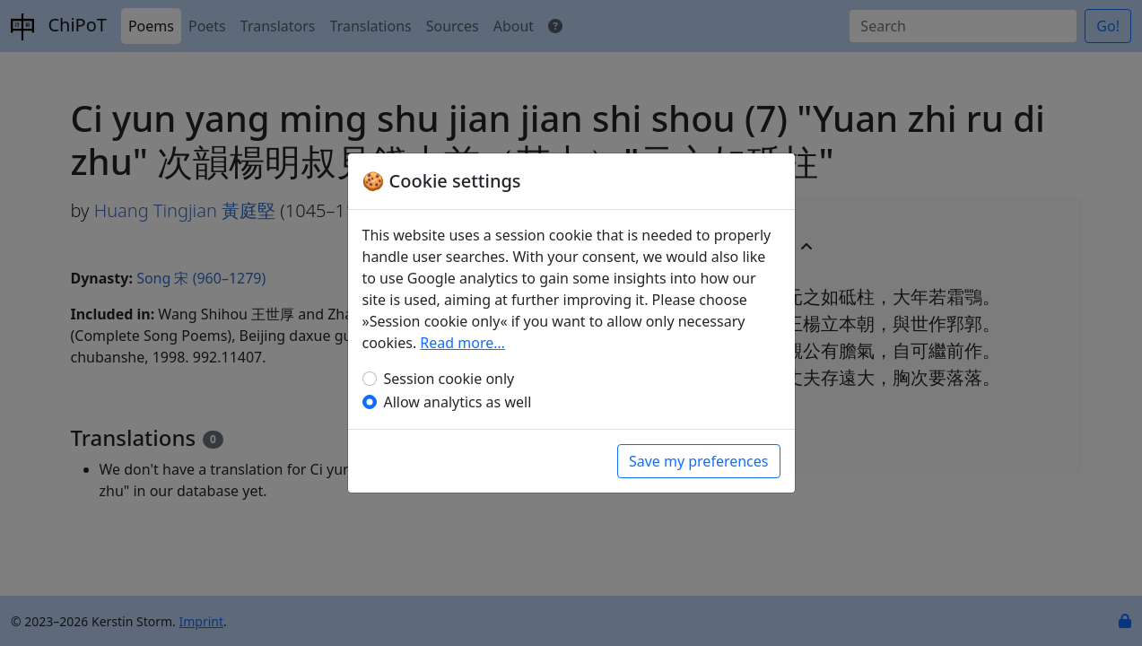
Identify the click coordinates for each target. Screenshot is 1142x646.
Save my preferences (699, 461)
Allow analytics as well (458, 402)
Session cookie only (449, 378)
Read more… (462, 343)
